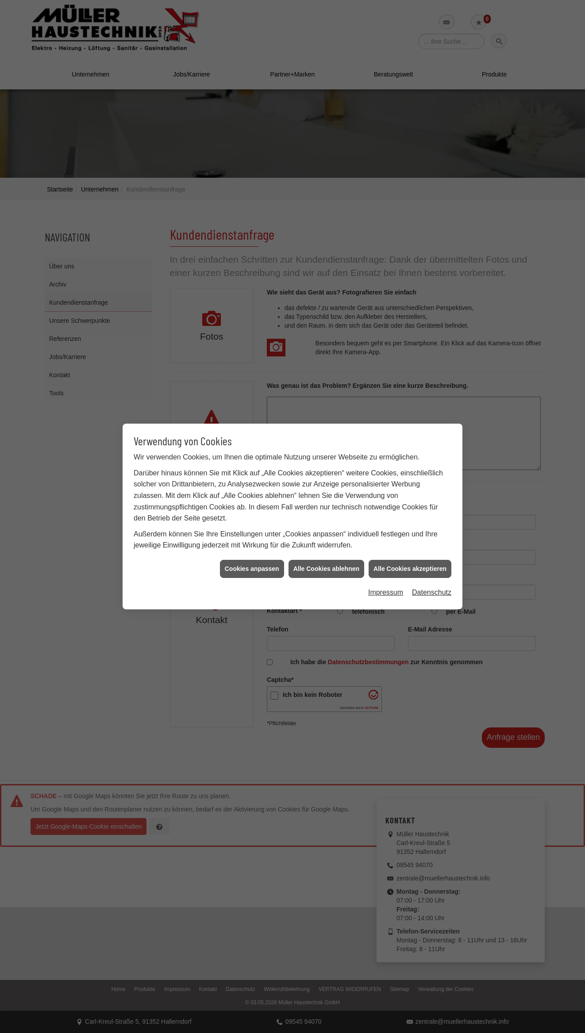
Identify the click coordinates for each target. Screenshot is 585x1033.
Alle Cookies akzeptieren (409, 541)
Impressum (385, 566)
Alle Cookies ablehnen (326, 541)
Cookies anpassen (252, 541)
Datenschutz (431, 566)
